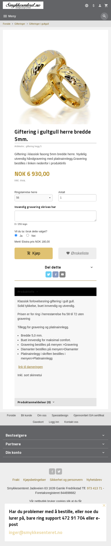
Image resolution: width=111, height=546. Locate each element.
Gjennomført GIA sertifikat (88, 415)
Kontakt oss (71, 422)
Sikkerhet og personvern (66, 479)
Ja (21, 235)
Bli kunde (26, 415)
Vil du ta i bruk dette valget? (31, 231)
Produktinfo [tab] (26, 291)
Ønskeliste (77, 253)
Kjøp (33, 253)
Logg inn (54, 422)
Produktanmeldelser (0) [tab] (34, 402)
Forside (6, 23)
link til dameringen (30, 367)
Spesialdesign (60, 415)
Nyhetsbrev (94, 479)
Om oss (41, 415)
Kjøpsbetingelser (34, 479)
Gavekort (38, 422)
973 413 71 (94, 488)
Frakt (15, 479)
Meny (9, 16)
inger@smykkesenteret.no (35, 532)
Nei (33, 235)
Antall (61, 192)
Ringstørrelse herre (26, 192)
